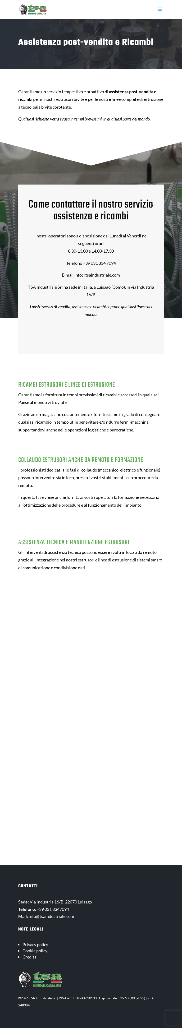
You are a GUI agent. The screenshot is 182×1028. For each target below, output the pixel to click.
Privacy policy (35, 944)
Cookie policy (35, 950)
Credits (29, 956)
